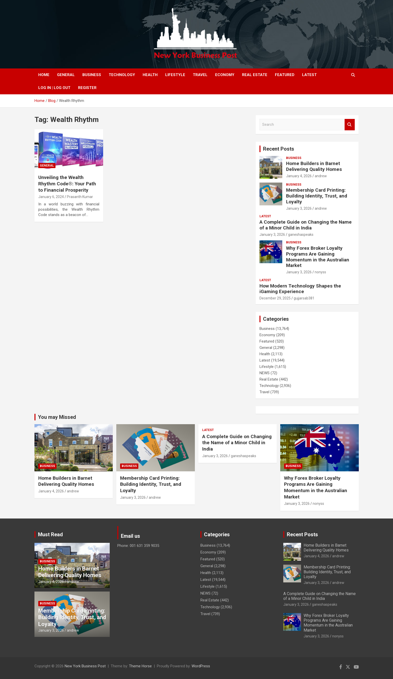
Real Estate (254, 75)
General (66, 75)
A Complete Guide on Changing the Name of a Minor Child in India (305, 225)
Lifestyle (175, 75)
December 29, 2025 (275, 298)
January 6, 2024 (51, 197)
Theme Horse (140, 666)
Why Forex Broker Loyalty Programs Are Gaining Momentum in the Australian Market (317, 256)
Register (87, 87)
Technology (122, 75)
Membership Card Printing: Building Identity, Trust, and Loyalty (316, 196)
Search (350, 124)
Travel (200, 75)
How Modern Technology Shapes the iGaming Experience (300, 289)
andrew (321, 176)
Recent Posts (278, 149)
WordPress (201, 666)
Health (150, 75)
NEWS (264, 373)
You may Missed (57, 417)
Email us (130, 536)
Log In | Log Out (54, 87)
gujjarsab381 (304, 298)
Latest (309, 75)
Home (43, 75)
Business (91, 75)
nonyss (320, 272)
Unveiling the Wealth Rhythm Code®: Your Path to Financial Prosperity (67, 183)
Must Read (50, 534)
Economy (224, 75)
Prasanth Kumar (80, 197)
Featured (284, 75)
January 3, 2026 (299, 208)
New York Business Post (85, 666)
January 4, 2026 (299, 176)
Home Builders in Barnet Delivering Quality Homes (314, 166)
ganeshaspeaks (300, 235)
